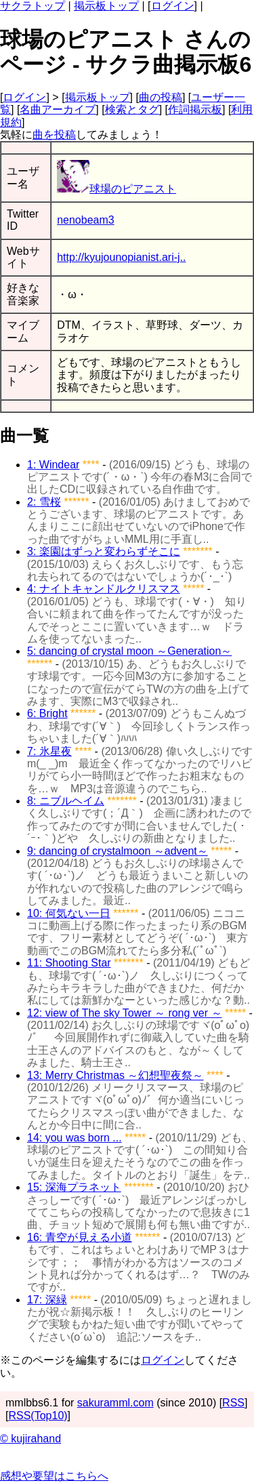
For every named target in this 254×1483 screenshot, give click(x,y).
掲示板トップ (106, 6)
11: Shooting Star (69, 963)
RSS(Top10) (37, 1415)
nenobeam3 (85, 220)
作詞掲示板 (195, 109)
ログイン (172, 6)
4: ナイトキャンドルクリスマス (103, 588)
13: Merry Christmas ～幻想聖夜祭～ (115, 1075)
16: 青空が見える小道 (79, 1237)
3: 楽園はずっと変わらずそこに (103, 551)
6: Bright (47, 713)
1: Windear (53, 464)
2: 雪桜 (44, 502)
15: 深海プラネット (74, 1187)
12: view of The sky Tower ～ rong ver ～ (124, 1013)
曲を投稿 (54, 134)
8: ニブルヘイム (65, 801)
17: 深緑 (47, 1299)
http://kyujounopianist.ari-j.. (121, 257)
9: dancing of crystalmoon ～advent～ (117, 851)
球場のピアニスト (116, 189)
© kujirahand (30, 1438)
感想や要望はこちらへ (54, 1476)
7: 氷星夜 (49, 751)
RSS (233, 1402)
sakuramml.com (115, 1402)
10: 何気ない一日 (68, 913)
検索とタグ (132, 109)
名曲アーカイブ (58, 109)
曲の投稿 (160, 97)
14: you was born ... (74, 1137)
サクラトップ (32, 6)
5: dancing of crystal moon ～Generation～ (129, 651)
